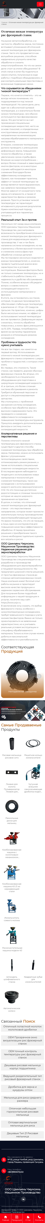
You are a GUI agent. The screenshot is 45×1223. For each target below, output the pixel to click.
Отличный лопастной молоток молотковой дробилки (22, 1028)
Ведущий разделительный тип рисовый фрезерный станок (22, 1078)
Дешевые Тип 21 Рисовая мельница (22, 1135)
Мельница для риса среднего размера (22, 1099)
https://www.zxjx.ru (11, 602)
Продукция (16, 1218)
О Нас (28, 1218)
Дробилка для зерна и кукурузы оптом (22, 1088)
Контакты (39, 1218)
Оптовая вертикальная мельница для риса (22, 1124)
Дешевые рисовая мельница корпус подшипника (22, 1067)
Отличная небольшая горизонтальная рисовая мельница (22, 1111)
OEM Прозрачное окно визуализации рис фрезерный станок (22, 1040)
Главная (4, 22)
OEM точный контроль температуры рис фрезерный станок (22, 1054)
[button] (39, 676)
